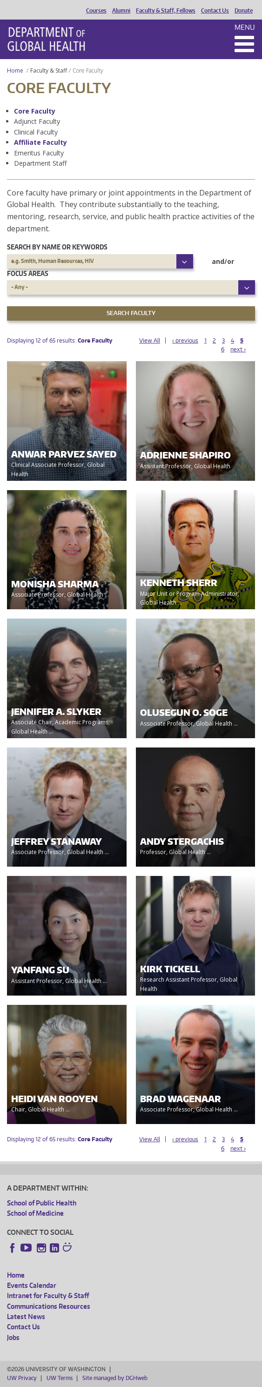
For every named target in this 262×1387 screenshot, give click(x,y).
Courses (96, 10)
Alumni (121, 10)
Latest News (26, 1316)
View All (149, 340)
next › (238, 349)
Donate (244, 10)
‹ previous (185, 340)
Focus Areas (27, 273)
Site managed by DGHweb (115, 1377)
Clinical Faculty (36, 132)
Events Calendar (31, 1285)
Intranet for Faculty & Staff (48, 1295)
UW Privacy (22, 1377)
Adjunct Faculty (37, 121)
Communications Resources (48, 1306)
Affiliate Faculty (40, 142)
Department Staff (40, 163)
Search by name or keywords (57, 247)
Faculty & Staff (48, 70)
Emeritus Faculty (39, 152)
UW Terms (60, 1377)
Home (15, 70)
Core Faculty (34, 111)
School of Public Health (41, 1203)
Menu (245, 27)
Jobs (13, 1337)
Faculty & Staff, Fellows (165, 10)
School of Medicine (35, 1213)
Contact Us (215, 10)
